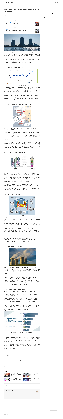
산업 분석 (5, 13)
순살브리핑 (7, 355)
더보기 (39, 371)
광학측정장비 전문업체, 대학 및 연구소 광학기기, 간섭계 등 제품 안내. (16, 30)
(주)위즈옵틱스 (8, 29)
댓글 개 (5, 385)
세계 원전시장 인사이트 (9, 354)
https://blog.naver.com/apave (10, 20)
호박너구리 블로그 (9, 2)
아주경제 (6, 356)
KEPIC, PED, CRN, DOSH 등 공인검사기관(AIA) (13, 23)
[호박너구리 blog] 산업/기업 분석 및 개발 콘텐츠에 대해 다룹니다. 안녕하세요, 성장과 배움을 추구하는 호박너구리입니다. (20, 393)
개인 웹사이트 (6, 410)
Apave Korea (8, 22)
